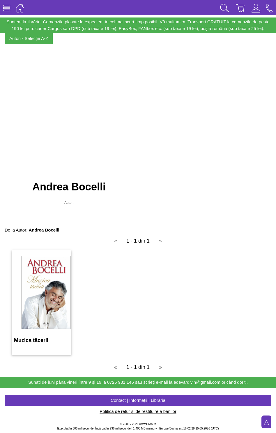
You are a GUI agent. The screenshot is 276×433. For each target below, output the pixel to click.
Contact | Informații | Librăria (138, 400)
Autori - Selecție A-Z (28, 38)
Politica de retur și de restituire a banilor (138, 411)
